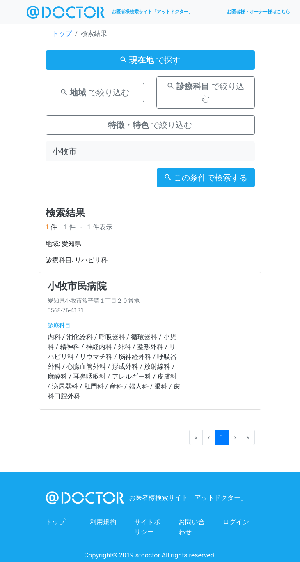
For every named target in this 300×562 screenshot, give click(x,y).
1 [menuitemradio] (222, 437)
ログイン (236, 522)
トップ (62, 33)
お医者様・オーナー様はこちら (258, 11)
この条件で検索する (206, 178)
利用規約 (103, 522)
